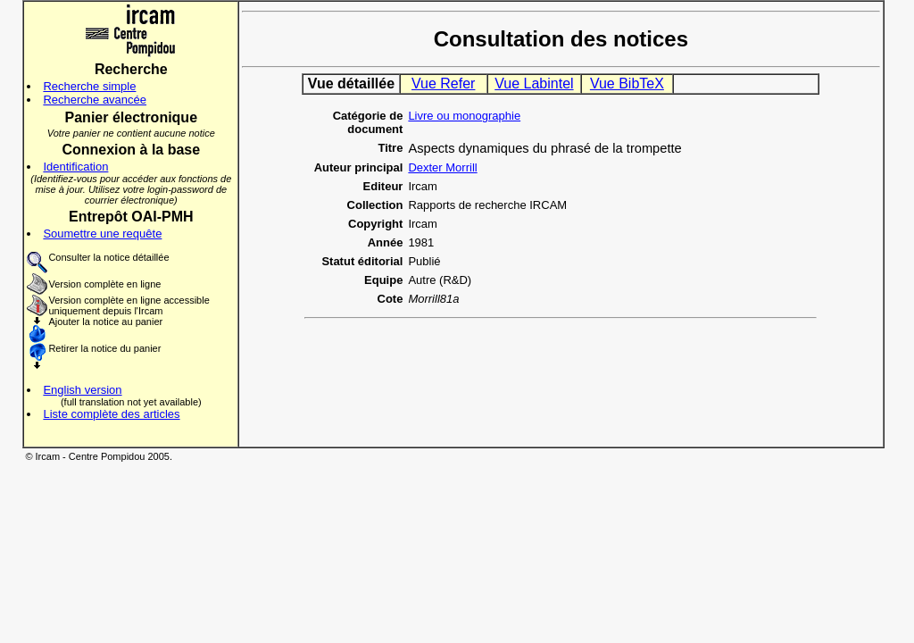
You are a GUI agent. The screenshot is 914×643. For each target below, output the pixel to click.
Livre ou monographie (464, 115)
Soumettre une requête (102, 233)
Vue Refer (443, 83)
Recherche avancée (94, 99)
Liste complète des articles (111, 414)
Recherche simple (89, 86)
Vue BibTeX (627, 83)
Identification (75, 166)
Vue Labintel (533, 83)
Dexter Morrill (442, 167)
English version (82, 390)
